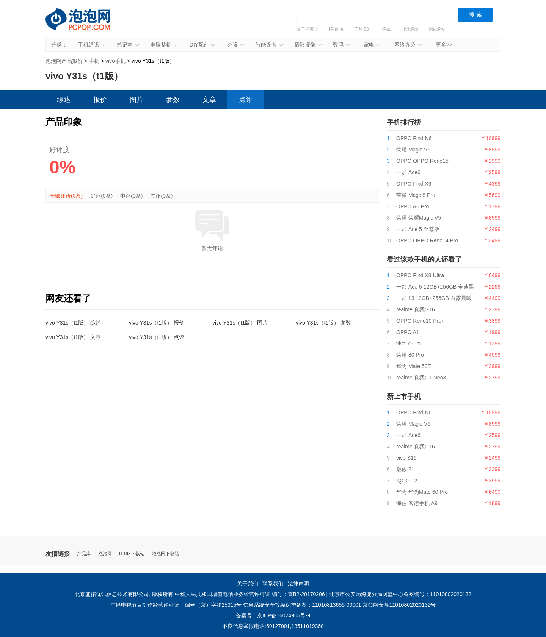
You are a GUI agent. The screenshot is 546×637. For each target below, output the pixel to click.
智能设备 (269, 45)
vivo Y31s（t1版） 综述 (73, 323)
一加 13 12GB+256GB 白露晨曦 (434, 298)
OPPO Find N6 (413, 138)
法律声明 (298, 584)
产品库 (84, 553)
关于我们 (247, 584)
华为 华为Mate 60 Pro (422, 492)
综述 (64, 99)
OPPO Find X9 (413, 184)
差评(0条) (161, 196)
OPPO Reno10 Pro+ (420, 321)
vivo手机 (115, 61)
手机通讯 (92, 45)
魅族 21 (405, 469)
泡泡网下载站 (165, 553)
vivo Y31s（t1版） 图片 (240, 323)
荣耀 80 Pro (410, 355)
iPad (386, 29)
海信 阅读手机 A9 (417, 503)
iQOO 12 (406, 481)
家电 (372, 45)
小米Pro (410, 29)
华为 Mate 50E (413, 366)
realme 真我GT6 (415, 309)
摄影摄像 (308, 45)
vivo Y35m (408, 343)
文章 (209, 99)
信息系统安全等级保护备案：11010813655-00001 (302, 605)
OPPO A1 (407, 332)
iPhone (336, 29)
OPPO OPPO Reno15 (422, 161)
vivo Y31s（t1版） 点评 (156, 337)
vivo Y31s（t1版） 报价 (156, 323)
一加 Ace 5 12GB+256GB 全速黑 (435, 287)
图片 (136, 99)
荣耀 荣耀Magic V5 (418, 218)
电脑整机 (164, 45)
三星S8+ (363, 29)
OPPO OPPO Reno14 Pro (427, 240)
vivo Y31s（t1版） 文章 (73, 337)
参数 (173, 99)
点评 (246, 99)
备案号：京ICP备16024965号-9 (273, 615)
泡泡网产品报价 (85, 25)
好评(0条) (101, 196)
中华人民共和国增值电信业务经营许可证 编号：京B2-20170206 (250, 594)
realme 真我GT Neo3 (421, 378)
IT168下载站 (131, 553)
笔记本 (128, 45)
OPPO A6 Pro (412, 206)
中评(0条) (131, 196)
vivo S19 (406, 458)
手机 (94, 61)
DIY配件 (202, 45)
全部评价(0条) (66, 196)
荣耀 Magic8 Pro (415, 195)
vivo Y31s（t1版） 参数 (323, 323)
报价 (100, 99)
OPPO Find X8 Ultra (420, 275)
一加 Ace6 (408, 172)
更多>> (444, 45)
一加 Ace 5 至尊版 (417, 229)
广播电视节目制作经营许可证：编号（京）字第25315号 (176, 605)
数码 (341, 45)
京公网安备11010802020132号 (399, 605)
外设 (236, 45)
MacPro (437, 29)
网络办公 (408, 45)
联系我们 (273, 584)
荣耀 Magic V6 (413, 150)
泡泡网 (105, 553)
